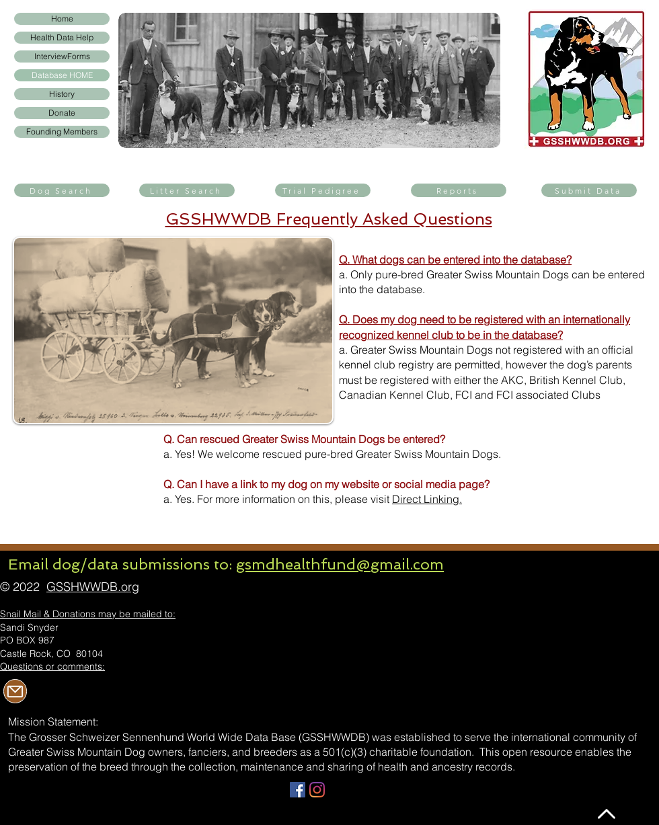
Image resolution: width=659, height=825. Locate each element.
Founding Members (62, 131)
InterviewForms (62, 56)
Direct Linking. (427, 499)
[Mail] (15, 691)
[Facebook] (297, 789)
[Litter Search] (187, 190)
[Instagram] (317, 789)
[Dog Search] (62, 190)
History (62, 94)
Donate (61, 113)
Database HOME (62, 75)
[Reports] (458, 190)
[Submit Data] (589, 190)
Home (62, 18)
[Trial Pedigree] (323, 190)
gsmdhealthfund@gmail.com (340, 564)
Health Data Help (61, 37)
